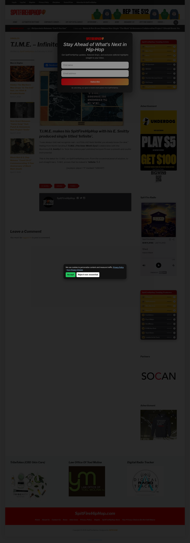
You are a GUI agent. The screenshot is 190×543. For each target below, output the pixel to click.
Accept (70, 274)
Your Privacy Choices (75, 270)
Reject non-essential (88, 274)
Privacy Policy (118, 267)
